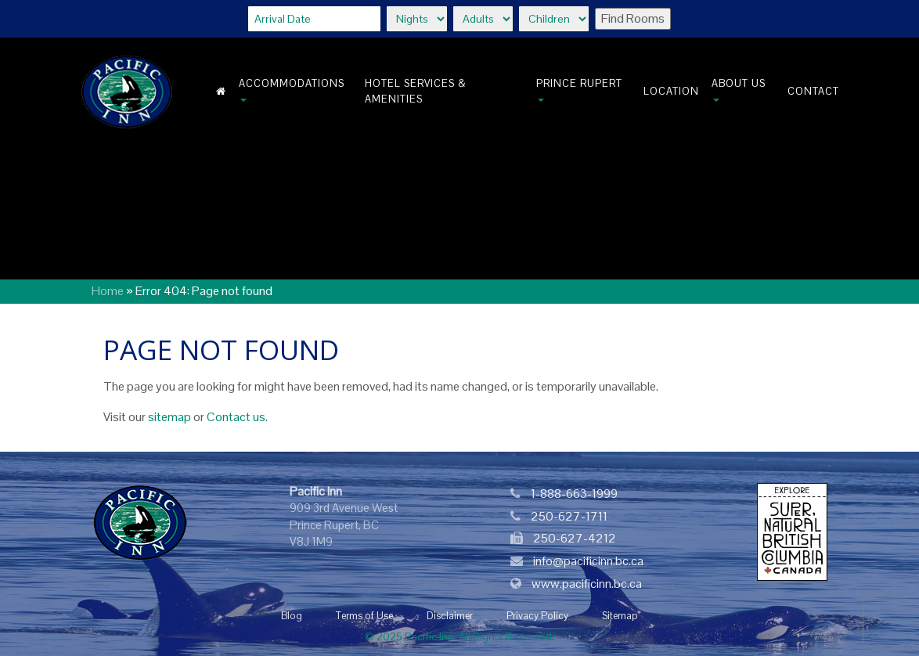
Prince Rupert (579, 89)
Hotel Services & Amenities (416, 91)
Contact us (236, 417)
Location (671, 91)
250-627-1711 (569, 516)
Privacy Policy (537, 615)
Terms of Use (364, 615)
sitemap (169, 417)
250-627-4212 (574, 538)
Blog (291, 615)
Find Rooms (633, 18)
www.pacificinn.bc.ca (587, 583)
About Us (739, 89)
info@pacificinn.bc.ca (588, 561)
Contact (813, 91)
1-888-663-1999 (574, 493)
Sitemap (620, 615)
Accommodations (291, 89)
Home (108, 291)
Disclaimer (450, 615)
